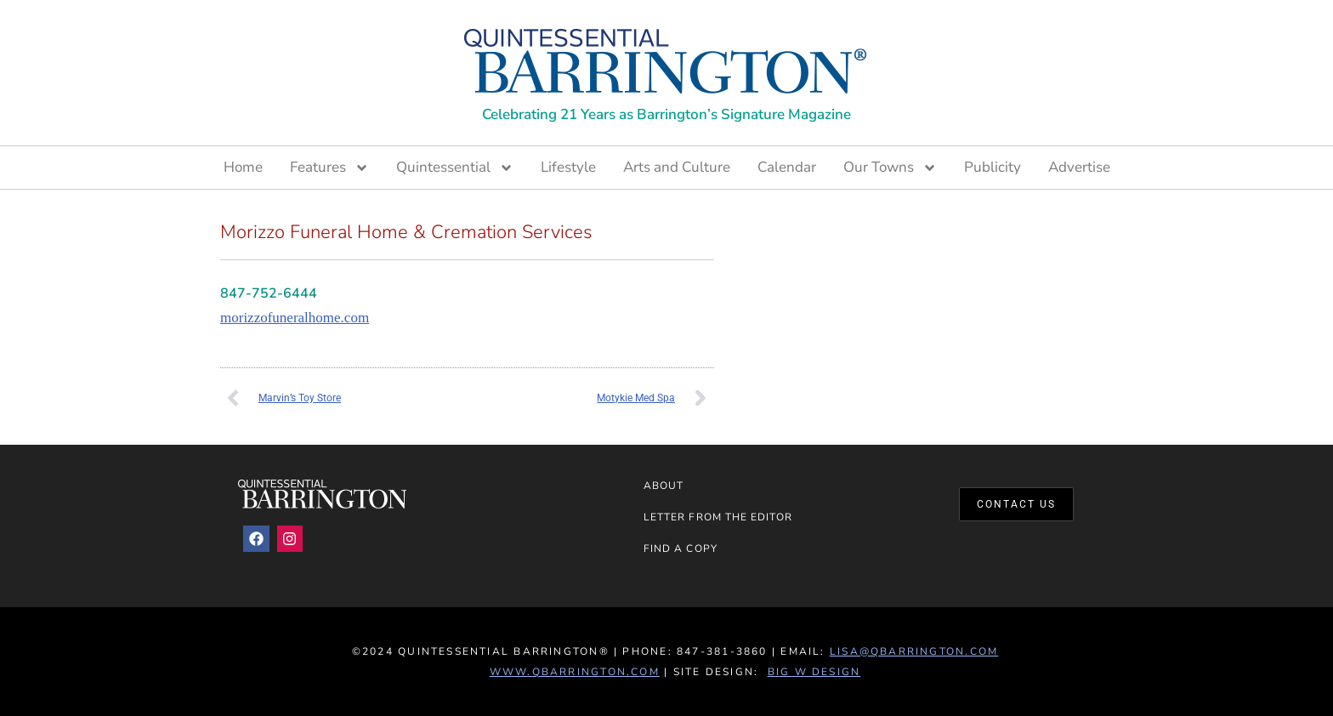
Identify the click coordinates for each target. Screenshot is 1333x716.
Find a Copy (681, 548)
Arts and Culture (676, 167)
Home (243, 167)
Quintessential (454, 167)
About (664, 485)
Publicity (992, 167)
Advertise (1079, 167)
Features (329, 167)
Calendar (786, 167)
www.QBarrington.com (575, 672)
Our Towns (890, 167)
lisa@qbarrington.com (914, 651)
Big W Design (814, 672)
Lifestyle (568, 167)
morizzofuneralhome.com (294, 318)
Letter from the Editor (718, 517)
